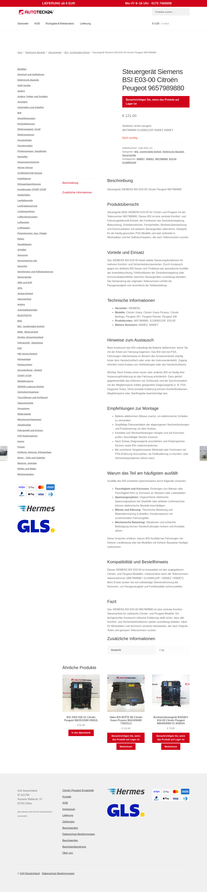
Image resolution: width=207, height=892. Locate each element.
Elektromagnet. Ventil (28, 129)
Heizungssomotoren (28, 162)
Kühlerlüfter (23, 195)
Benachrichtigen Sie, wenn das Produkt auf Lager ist (152, 101)
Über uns (67, 853)
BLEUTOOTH (24, 315)
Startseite (22, 23)
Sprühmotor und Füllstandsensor (35, 271)
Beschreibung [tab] (70, 183)
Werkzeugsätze (25, 474)
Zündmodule (24, 425)
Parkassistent (24, 364)
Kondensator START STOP (31, 189)
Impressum (68, 809)
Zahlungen (68, 821)
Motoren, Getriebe (27, 463)
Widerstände (24, 414)
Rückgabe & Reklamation (60, 23)
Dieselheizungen (26, 118)
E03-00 (172, 159)
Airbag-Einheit (25, 293)
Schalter (21, 249)
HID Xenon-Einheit (27, 353)
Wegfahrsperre (25, 381)
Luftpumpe (23, 222)
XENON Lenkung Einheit (30, 386)
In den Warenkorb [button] (81, 732)
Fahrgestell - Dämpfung (30, 342)
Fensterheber (24, 140)
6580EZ (150, 159)
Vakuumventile (25, 403)
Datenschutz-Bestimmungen (78, 834)
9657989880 (161, 159)
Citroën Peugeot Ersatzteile (78, 790)
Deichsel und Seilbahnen (30, 74)
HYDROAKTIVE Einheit (29, 173)
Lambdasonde (25, 200)
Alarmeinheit (24, 299)
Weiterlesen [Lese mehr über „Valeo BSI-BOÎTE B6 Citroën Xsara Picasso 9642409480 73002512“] (126, 746)
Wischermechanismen (29, 419)
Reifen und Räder (26, 468)
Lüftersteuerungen (27, 217)
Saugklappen (24, 244)
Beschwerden (70, 828)
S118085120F (129, 162)
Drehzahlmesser (26, 124)
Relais (20, 239)
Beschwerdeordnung (74, 846)
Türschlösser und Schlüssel (32, 397)
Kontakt (66, 796)
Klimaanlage (24, 359)
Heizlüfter (22, 156)
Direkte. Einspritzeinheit (30, 337)
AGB (37, 23)
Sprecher (22, 266)
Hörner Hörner (25, 167)
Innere (20, 441)
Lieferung (85, 23)
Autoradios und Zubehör (30, 107)
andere (21, 91)
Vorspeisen (23, 408)
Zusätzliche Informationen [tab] (77, 192)
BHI (19, 113)
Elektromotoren (25, 134)
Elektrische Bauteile (35, 52)
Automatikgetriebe (27, 310)
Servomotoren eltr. (27, 260)
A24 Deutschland (30, 873)
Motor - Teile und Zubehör (31, 457)
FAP (19, 348)
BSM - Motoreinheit (27, 332)
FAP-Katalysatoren (27, 436)
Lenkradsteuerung (27, 206)
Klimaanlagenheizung (29, 184)
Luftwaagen (23, 228)
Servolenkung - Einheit (29, 370)
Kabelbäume (24, 178)
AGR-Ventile (24, 85)
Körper (21, 447)
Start (19, 52)
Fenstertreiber (25, 145)
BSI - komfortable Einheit (77, 52)
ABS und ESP (24, 282)
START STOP (24, 375)
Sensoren (22, 255)
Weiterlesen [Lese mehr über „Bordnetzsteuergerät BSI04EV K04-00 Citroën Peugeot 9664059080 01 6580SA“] (170, 746)
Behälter (22, 69)
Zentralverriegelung (28, 392)
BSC (19, 321)
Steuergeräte (54, 52)
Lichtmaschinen (26, 211)
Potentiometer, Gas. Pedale (32, 233)
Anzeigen (22, 102)
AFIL (19, 288)
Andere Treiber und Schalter (32, 96)
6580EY (141, 159)
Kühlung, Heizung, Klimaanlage (34, 452)
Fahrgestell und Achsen (30, 430)
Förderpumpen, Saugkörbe (31, 151)
